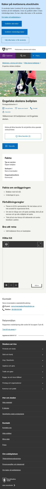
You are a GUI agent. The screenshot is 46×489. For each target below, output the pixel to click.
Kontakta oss (7, 428)
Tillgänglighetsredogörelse (11, 458)
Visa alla (10, 146)
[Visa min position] (6, 285)
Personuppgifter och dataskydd (13, 464)
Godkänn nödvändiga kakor (14, 32)
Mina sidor (6, 439)
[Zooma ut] (11, 285)
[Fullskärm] (39, 244)
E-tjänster (5, 408)
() (23, 136)
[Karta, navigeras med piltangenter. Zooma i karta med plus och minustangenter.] (23, 265)
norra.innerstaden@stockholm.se (22, 306)
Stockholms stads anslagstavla (13, 414)
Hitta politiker (6, 433)
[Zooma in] (16, 285)
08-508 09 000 (17, 309)
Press (4, 445)
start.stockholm (8, 485)
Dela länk (6, 112)
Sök (23, 56)
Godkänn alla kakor (11, 24)
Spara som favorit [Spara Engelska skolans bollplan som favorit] (21, 108)
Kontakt (33, 108)
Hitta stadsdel (7, 402)
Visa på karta (7, 108)
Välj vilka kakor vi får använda (15, 40)
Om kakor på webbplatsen (11, 17)
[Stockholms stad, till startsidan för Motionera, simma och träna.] (23, 49)
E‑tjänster (8, 56)
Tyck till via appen (8, 329)
